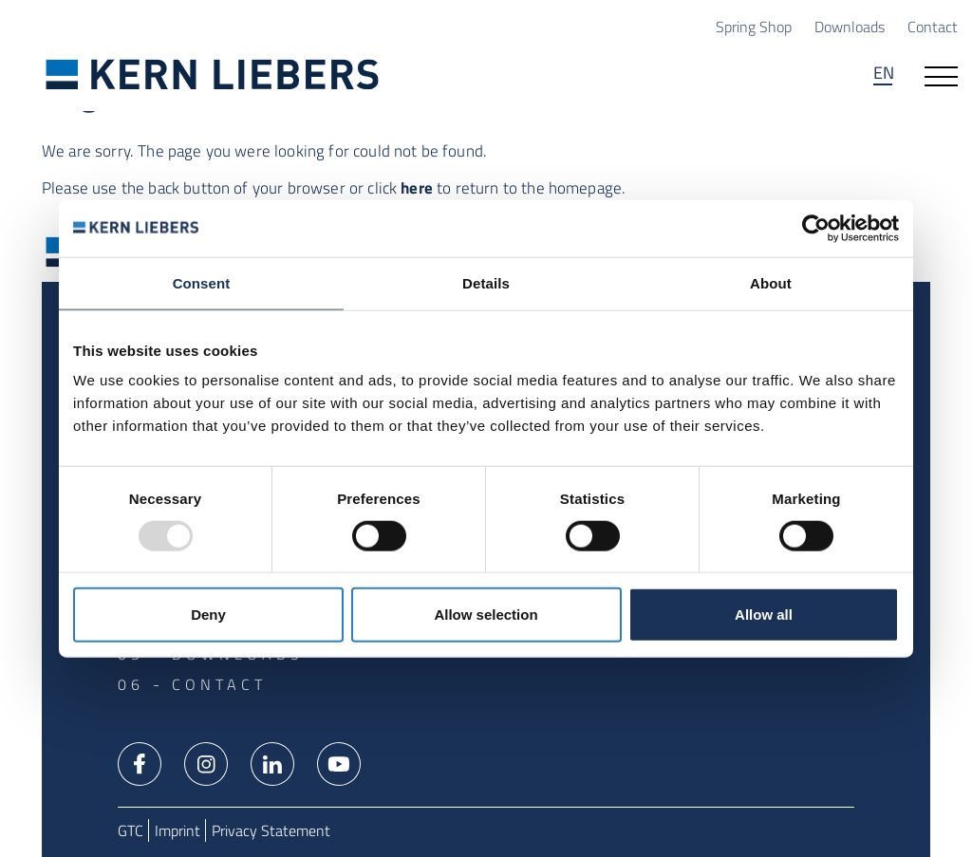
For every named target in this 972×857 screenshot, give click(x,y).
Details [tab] (486, 282)
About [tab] (771, 282)
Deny (208, 614)
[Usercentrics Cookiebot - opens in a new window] (816, 228)
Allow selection (485, 614)
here (417, 188)
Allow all (764, 614)
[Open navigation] (941, 75)
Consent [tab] (202, 282)
